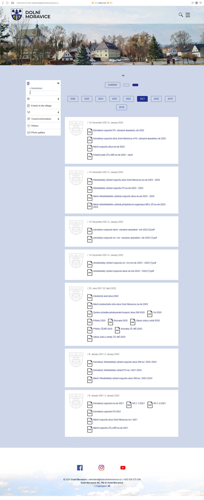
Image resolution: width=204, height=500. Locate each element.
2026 (72, 98)
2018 (121, 107)
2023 (114, 98)
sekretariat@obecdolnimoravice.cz (104, 479)
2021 (142, 98)
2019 (170, 98)
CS (193, 3)
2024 (100, 98)
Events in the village (39, 105)
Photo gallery (36, 132)
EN (196, 3)
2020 (156, 98)
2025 (86, 98)
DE (200, 3)
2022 (128, 98)
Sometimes (36, 88)
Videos (32, 125)
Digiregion (101, 486)
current (112, 85)
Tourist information (39, 119)
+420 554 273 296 (132, 479)
